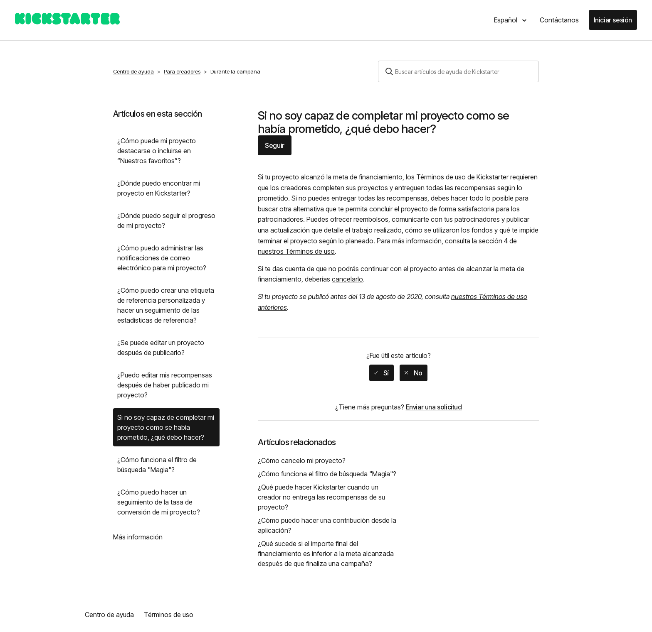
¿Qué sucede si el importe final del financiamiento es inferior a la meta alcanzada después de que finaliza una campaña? (326, 553)
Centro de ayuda (133, 71)
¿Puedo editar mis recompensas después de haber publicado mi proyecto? (164, 385)
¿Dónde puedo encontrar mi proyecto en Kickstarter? (158, 188)
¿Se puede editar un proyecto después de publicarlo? (160, 347)
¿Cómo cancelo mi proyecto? (302, 460)
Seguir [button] (274, 145)
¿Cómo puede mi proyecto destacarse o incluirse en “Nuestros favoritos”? (156, 151)
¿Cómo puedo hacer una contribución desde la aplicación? (327, 525)
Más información (138, 537)
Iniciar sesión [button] (613, 20)
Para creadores (182, 71)
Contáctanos (559, 20)
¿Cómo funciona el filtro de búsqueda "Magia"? (157, 465)
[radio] (381, 373)
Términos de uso (168, 614)
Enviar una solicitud (434, 407)
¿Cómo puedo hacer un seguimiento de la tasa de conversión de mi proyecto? (158, 502)
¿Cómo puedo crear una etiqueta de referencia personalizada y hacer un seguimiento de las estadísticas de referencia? (165, 305)
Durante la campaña (235, 71)
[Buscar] (458, 71)
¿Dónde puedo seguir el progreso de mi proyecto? (166, 220)
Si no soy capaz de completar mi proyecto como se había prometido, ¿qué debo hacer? (165, 427)
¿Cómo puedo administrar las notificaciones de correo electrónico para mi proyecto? (161, 258)
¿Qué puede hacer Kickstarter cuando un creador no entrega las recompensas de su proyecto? (321, 497)
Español (506, 20)
